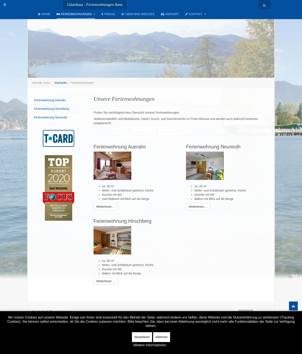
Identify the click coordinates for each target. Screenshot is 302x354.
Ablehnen (161, 337)
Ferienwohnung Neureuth (50, 117)
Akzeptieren (142, 337)
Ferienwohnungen (76, 14)
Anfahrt (170, 14)
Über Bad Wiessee (137, 14)
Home (44, 14)
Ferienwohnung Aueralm (50, 100)
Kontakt (195, 14)
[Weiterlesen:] (106, 206)
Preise (108, 14)
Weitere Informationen (149, 345)
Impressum (245, 310)
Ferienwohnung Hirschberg (51, 108)
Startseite (60, 82)
